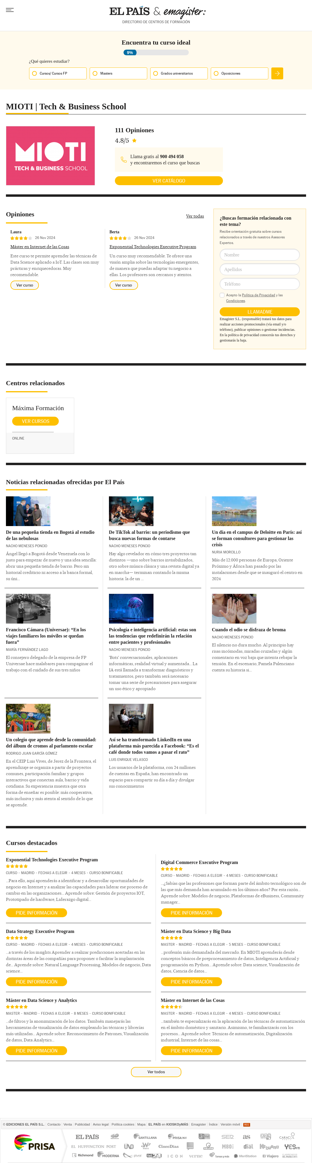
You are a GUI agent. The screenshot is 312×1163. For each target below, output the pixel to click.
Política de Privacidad (258, 295)
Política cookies (123, 1124)
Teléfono (232, 284)
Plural (132, 1155)
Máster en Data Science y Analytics (41, 1000)
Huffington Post (95, 1146)
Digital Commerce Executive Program (199, 862)
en (168, 1124)
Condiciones (235, 301)
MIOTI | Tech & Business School (66, 106)
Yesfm (291, 1146)
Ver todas (195, 216)
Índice (213, 1124)
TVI (205, 1137)
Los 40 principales (115, 1137)
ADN (265, 1137)
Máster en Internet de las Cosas (39, 246)
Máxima (207, 1146)
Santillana (145, 1137)
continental (190, 1146)
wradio (145, 1146)
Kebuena (269, 1146)
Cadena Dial (248, 1146)
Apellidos (233, 269)
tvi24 (154, 1155)
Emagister (198, 1124)
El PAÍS (87, 1137)
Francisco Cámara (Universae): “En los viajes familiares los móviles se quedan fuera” (46, 636)
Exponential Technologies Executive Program (153, 246)
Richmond (83, 1155)
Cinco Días (168, 1146)
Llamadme (260, 312)
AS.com (246, 1137)
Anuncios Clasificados (290, 1155)
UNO (128, 1146)
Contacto (54, 1124)
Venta (68, 1124)
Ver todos (156, 1071)
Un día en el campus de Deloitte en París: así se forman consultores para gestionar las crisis (257, 538)
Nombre (231, 254)
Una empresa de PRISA (34, 1142)
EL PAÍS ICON (174, 1155)
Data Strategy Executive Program (40, 931)
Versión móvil (230, 1124)
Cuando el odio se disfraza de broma (249, 629)
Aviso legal (101, 1124)
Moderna (108, 1155)
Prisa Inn (178, 1137)
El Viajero (270, 1155)
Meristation (246, 1155)
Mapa (141, 1124)
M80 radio (228, 1146)
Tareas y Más (219, 1155)
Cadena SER (227, 1137)
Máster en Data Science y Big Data (196, 931)
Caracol (287, 1137)
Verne (196, 1155)
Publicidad (82, 1124)
